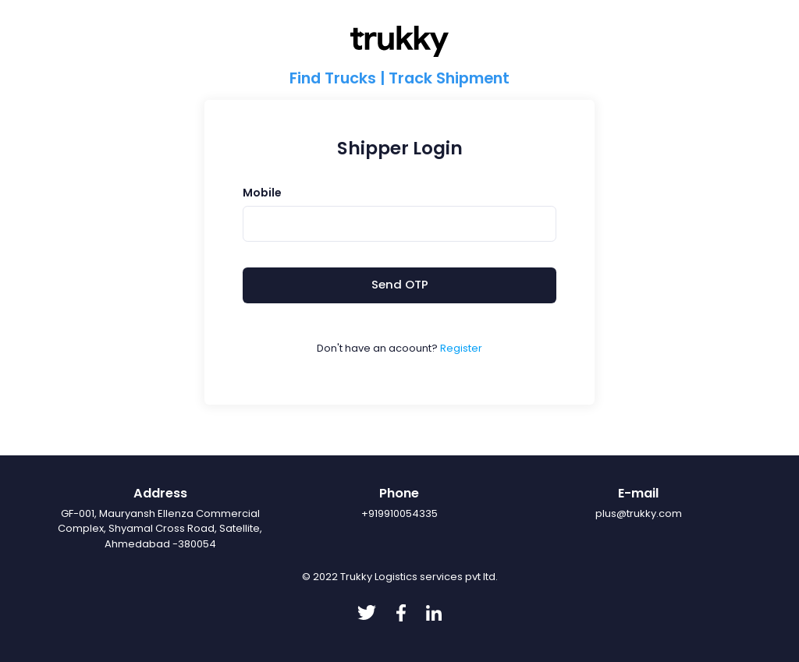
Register (461, 348)
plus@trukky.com (638, 513)
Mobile (262, 192)
